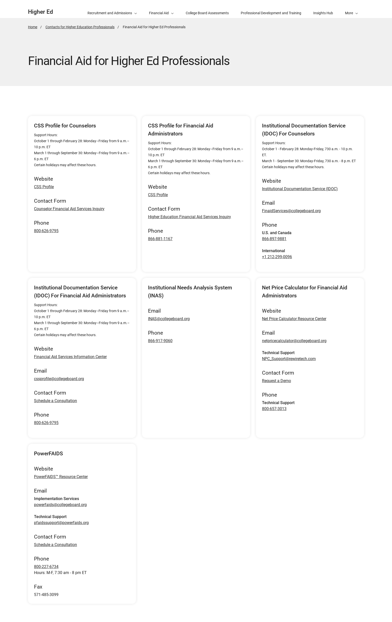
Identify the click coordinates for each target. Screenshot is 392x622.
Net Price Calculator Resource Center (294, 318)
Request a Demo (276, 380)
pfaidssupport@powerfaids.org (61, 522)
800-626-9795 (46, 230)
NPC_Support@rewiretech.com (289, 358)
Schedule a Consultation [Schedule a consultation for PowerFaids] (55, 544)
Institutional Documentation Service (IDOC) (300, 188)
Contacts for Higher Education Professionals (80, 27)
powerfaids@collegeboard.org (60, 504)
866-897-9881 (274, 238)
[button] (351, 9)
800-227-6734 (46, 566)
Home (32, 27)
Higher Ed (40, 11)
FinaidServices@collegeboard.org (291, 210)
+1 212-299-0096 (277, 256)
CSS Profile (44, 186)
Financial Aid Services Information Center (70, 356)
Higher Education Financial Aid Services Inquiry (189, 216)
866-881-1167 (160, 238)
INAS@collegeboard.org (169, 318)
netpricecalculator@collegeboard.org (294, 340)
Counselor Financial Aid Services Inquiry (69, 208)
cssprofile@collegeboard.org (59, 378)
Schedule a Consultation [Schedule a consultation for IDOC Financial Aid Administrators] (55, 400)
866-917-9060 (160, 340)
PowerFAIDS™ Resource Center (61, 476)
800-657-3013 (274, 408)
